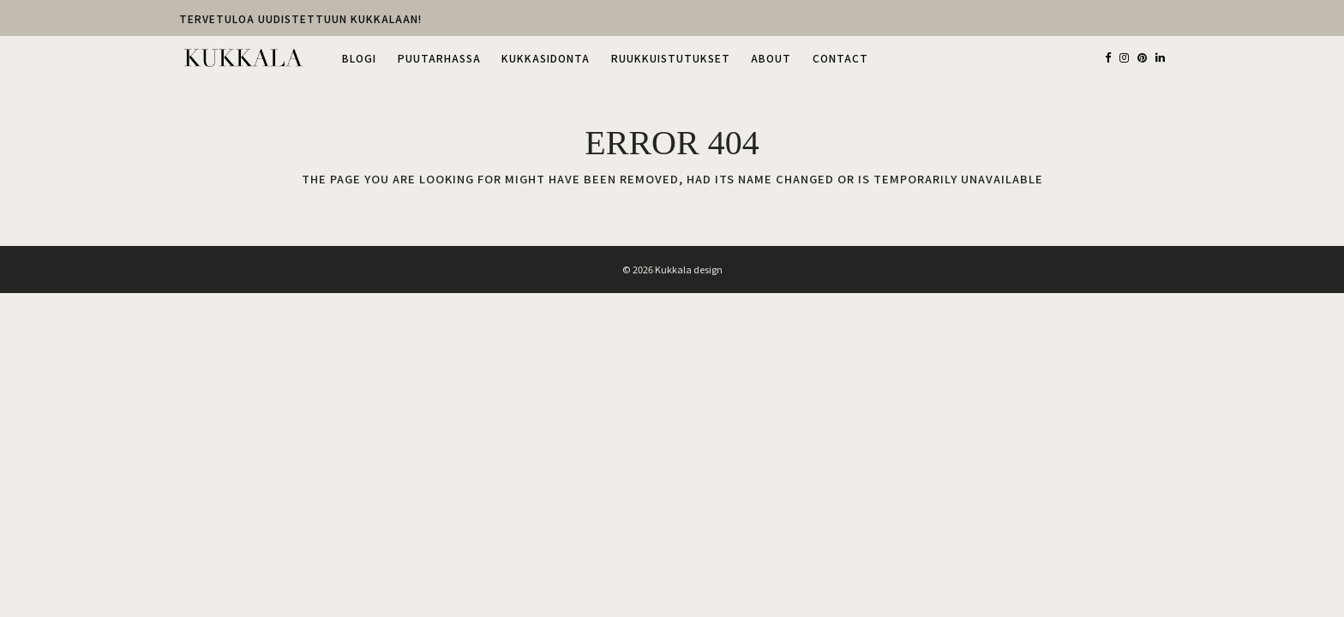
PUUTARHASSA (439, 58)
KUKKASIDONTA (545, 58)
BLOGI (359, 58)
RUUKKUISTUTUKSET (670, 58)
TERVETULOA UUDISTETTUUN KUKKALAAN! (300, 19)
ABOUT (771, 58)
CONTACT (840, 58)
